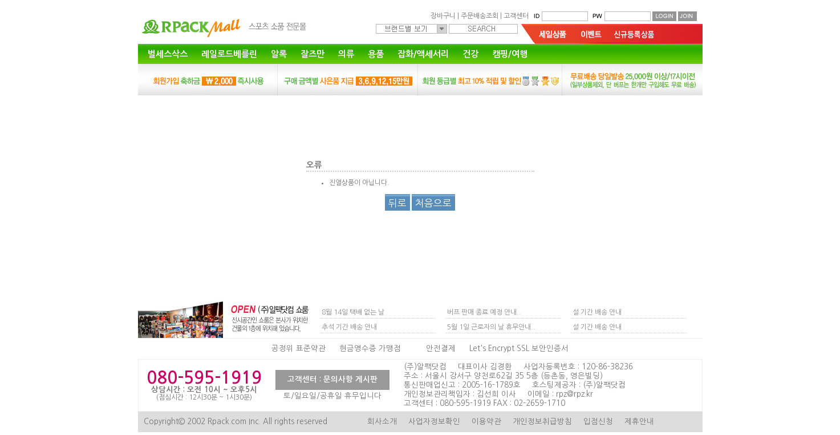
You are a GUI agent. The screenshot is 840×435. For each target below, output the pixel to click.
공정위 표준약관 (298, 348)
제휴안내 (639, 421)
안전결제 (441, 348)
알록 (279, 54)
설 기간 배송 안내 (597, 312)
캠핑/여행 (509, 54)
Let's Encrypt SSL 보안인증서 (519, 348)
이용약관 (486, 421)
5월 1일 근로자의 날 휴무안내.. (491, 327)
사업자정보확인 (434, 421)
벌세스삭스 (168, 54)
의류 (346, 54)
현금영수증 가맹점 (370, 348)
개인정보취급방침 (542, 421)
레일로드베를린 (229, 54)
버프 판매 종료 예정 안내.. (484, 312)
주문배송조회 (479, 16)
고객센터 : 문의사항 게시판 (332, 379)
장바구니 (443, 16)
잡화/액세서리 (423, 54)
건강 (470, 54)
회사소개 (382, 421)
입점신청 (598, 421)
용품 (376, 54)
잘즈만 (312, 54)
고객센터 (516, 16)
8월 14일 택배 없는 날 (353, 312)
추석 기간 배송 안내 (349, 327)
